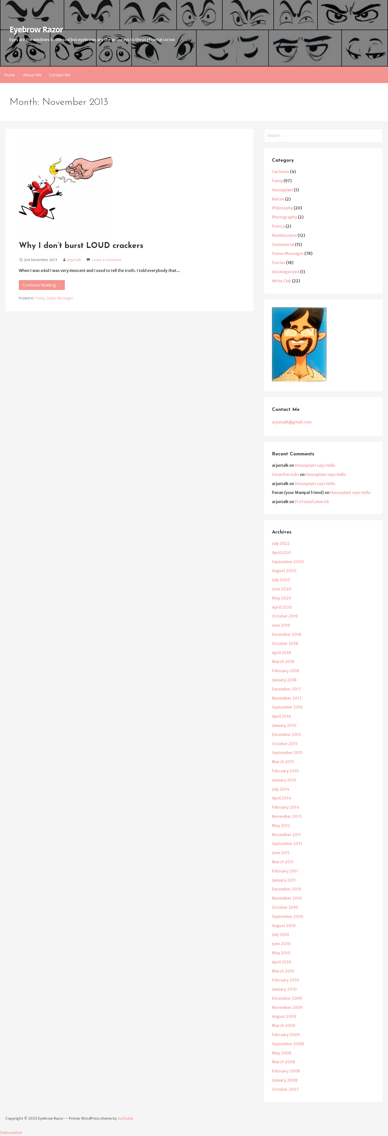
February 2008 (286, 1071)
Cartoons (280, 171)
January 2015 (284, 780)
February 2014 (285, 807)
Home (9, 75)
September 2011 (287, 843)
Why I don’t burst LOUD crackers (81, 246)
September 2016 (287, 707)
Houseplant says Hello (315, 465)
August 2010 (284, 925)
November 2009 (287, 1007)
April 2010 (281, 961)
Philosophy (282, 207)
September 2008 (288, 1043)
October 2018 (285, 643)
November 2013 (287, 816)
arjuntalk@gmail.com (292, 422)
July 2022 (281, 543)
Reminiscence (284, 235)
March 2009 (283, 1025)
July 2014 (280, 789)
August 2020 (284, 570)
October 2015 (285, 743)
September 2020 (288, 561)
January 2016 (284, 725)
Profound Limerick (312, 501)
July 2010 (280, 934)
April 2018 (281, 652)
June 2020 (281, 588)
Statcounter (11, 1132)
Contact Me (60, 75)
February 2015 (285, 770)
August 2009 (284, 1016)
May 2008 (281, 1052)
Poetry (278, 226)
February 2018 (285, 670)
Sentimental (283, 244)
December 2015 (286, 734)
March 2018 (283, 661)
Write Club (281, 280)
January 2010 (284, 989)
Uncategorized (285, 271)
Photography (284, 217)
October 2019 (285, 616)
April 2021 (281, 552)
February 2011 (285, 871)
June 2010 (281, 943)
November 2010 (287, 898)
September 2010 (287, 916)
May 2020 (281, 598)
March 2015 (283, 761)
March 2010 (283, 971)
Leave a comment (106, 259)
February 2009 (286, 1034)
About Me (32, 75)
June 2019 (281, 625)
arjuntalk (74, 259)
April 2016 (281, 716)
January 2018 (284, 679)
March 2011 (282, 861)
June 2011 (281, 852)
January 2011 (284, 880)
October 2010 (285, 907)
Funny (40, 298)
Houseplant (282, 189)
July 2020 (281, 579)
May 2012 (281, 825)
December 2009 (287, 998)
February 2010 (285, 980)
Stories (278, 262)
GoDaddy (125, 1118)
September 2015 (287, 752)
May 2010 (281, 952)
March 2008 (283, 1061)
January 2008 (284, 1080)
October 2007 (285, 1089)
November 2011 (286, 834)
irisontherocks (285, 474)
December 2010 (286, 889)
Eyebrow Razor (36, 29)
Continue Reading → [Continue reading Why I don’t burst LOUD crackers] (42, 285)
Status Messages (60, 298)
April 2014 (281, 798)
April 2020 (282, 607)
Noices (278, 199)
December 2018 (286, 634)
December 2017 (286, 689)
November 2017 (287, 698)
